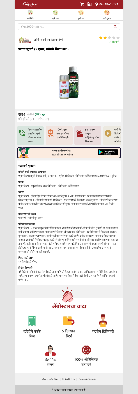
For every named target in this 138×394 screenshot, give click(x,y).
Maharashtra (106, 4)
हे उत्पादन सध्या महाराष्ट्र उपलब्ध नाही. (69, 389)
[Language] (89, 4)
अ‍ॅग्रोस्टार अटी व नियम (50, 379)
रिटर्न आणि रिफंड (68, 379)
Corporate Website (87, 379)
